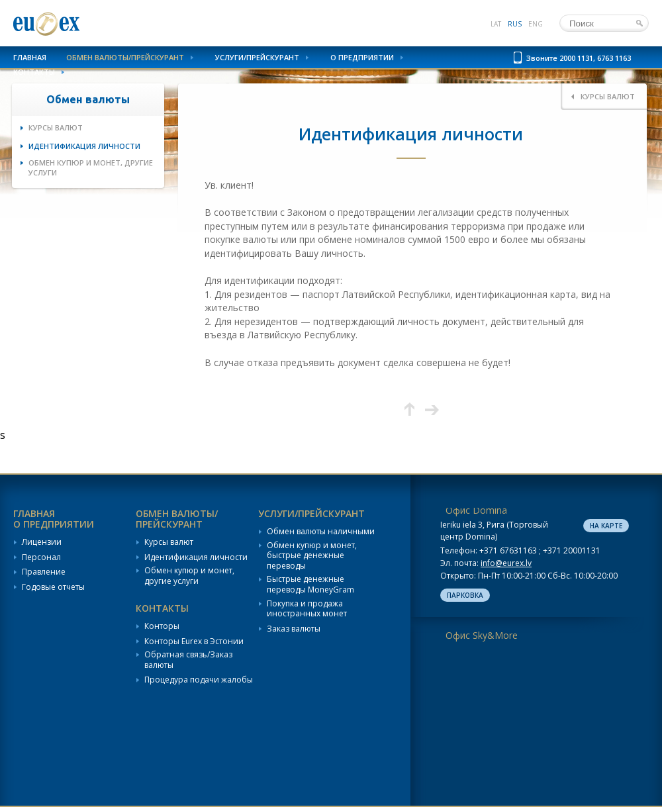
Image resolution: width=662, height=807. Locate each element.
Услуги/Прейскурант (257, 57)
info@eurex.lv (506, 563)
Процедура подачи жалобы (198, 680)
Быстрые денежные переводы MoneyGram (310, 584)
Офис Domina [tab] (476, 510)
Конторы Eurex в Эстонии (194, 641)
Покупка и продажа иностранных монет (307, 608)
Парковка (465, 595)
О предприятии (362, 57)
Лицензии (42, 542)
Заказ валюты (293, 629)
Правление (44, 572)
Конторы (161, 626)
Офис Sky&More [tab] (482, 635)
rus (515, 23)
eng (535, 23)
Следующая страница (432, 409)
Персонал (41, 557)
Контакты (34, 72)
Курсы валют (55, 127)
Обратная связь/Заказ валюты (188, 659)
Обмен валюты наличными (321, 531)
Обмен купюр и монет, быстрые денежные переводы (312, 555)
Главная (29, 57)
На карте (606, 525)
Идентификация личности (84, 146)
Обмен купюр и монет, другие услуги (90, 167)
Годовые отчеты (53, 587)
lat (496, 23)
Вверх (409, 409)
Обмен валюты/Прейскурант (125, 57)
